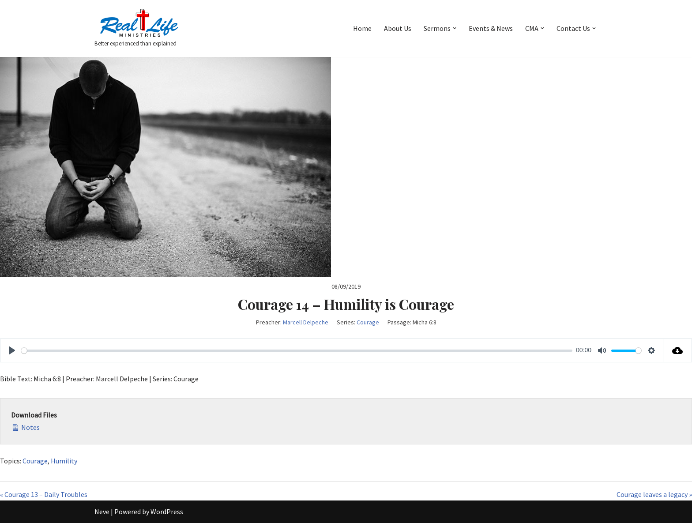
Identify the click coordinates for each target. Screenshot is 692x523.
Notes (25, 426)
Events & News (491, 28)
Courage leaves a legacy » (654, 494)
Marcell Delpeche (305, 322)
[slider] (296, 350)
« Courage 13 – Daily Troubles (43, 494)
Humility (64, 460)
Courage (368, 322)
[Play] (12, 350)
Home (362, 28)
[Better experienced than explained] (138, 28)
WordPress (166, 511)
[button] (454, 28)
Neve (101, 511)
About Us (397, 28)
